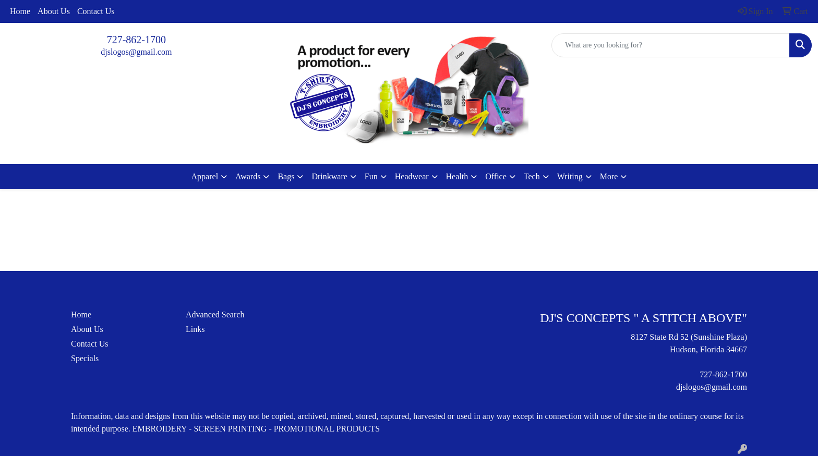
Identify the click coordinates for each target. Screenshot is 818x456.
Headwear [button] (412, 176)
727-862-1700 (136, 39)
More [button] (609, 176)
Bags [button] (286, 176)
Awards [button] (247, 176)
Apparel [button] (205, 176)
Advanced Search (215, 314)
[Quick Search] (670, 45)
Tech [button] (532, 176)
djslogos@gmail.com (136, 51)
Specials (85, 358)
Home (20, 11)
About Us (54, 11)
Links (195, 329)
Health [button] (457, 176)
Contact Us (96, 11)
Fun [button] (371, 176)
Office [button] (496, 176)
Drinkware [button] (329, 176)
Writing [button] (570, 176)
